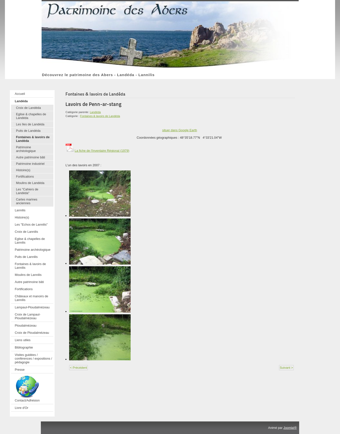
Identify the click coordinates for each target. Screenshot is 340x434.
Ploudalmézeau (25, 325)
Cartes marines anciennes (26, 201)
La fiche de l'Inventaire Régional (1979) (97, 150)
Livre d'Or (21, 408)
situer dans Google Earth (179, 130)
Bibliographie (24, 347)
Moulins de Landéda (30, 183)
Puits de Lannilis (26, 257)
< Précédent (78, 367)
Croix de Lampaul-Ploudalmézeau (28, 316)
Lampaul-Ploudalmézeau (32, 307)
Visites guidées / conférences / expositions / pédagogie (33, 358)
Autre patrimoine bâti (30, 157)
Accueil (20, 94)
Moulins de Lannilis (28, 275)
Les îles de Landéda (30, 124)
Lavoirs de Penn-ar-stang (93, 104)
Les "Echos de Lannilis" (31, 224)
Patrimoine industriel (30, 164)
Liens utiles (23, 340)
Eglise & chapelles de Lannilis (30, 240)
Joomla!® (290, 428)
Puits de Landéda (28, 131)
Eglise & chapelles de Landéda (31, 116)
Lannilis (20, 210)
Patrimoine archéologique (26, 149)
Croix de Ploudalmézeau (32, 332)
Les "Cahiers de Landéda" (27, 191)
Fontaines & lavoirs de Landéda (33, 139)
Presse (20, 369)
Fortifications (25, 176)
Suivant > (286, 367)
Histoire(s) (23, 170)
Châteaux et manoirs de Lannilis (31, 298)
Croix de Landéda (28, 108)
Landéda (21, 101)
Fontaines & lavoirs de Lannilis (30, 265)
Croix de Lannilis (26, 232)
